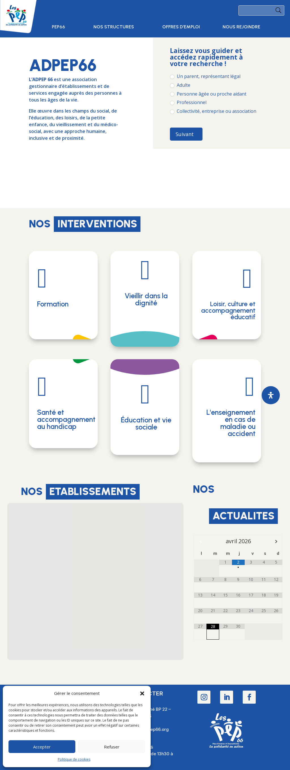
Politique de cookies (74, 759)
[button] (142, 693)
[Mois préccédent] (200, 541)
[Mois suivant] (276, 541)
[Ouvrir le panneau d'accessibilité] (271, 395)
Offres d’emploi (181, 27)
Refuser (112, 747)
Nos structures (113, 27)
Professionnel (188, 102)
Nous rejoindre (241, 27)
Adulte (180, 85)
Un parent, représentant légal (205, 76)
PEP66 (58, 27)
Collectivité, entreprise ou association (213, 111)
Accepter (42, 747)
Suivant (185, 134)
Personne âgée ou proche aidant (208, 94)
